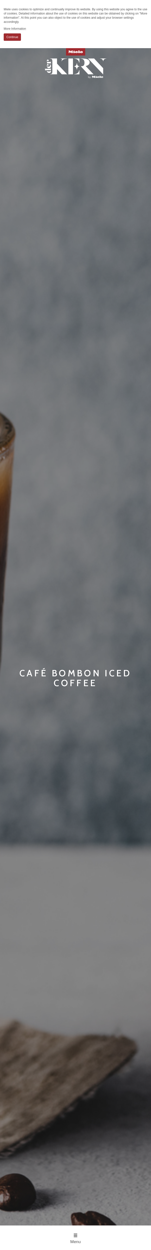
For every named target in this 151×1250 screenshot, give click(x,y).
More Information (15, 28)
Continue (12, 37)
